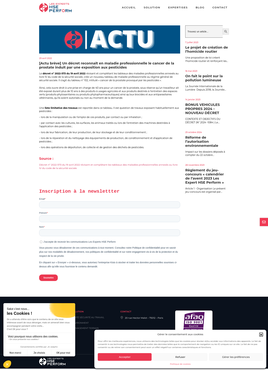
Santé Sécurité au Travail (88, 318)
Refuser (180, 357)
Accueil (129, 7)
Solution (152, 7)
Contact (219, 7)
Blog (200, 7)
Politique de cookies (180, 364)
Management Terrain (85, 329)
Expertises (178, 7)
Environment (80, 324)
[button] (261, 334)
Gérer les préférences (236, 357)
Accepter (124, 357)
